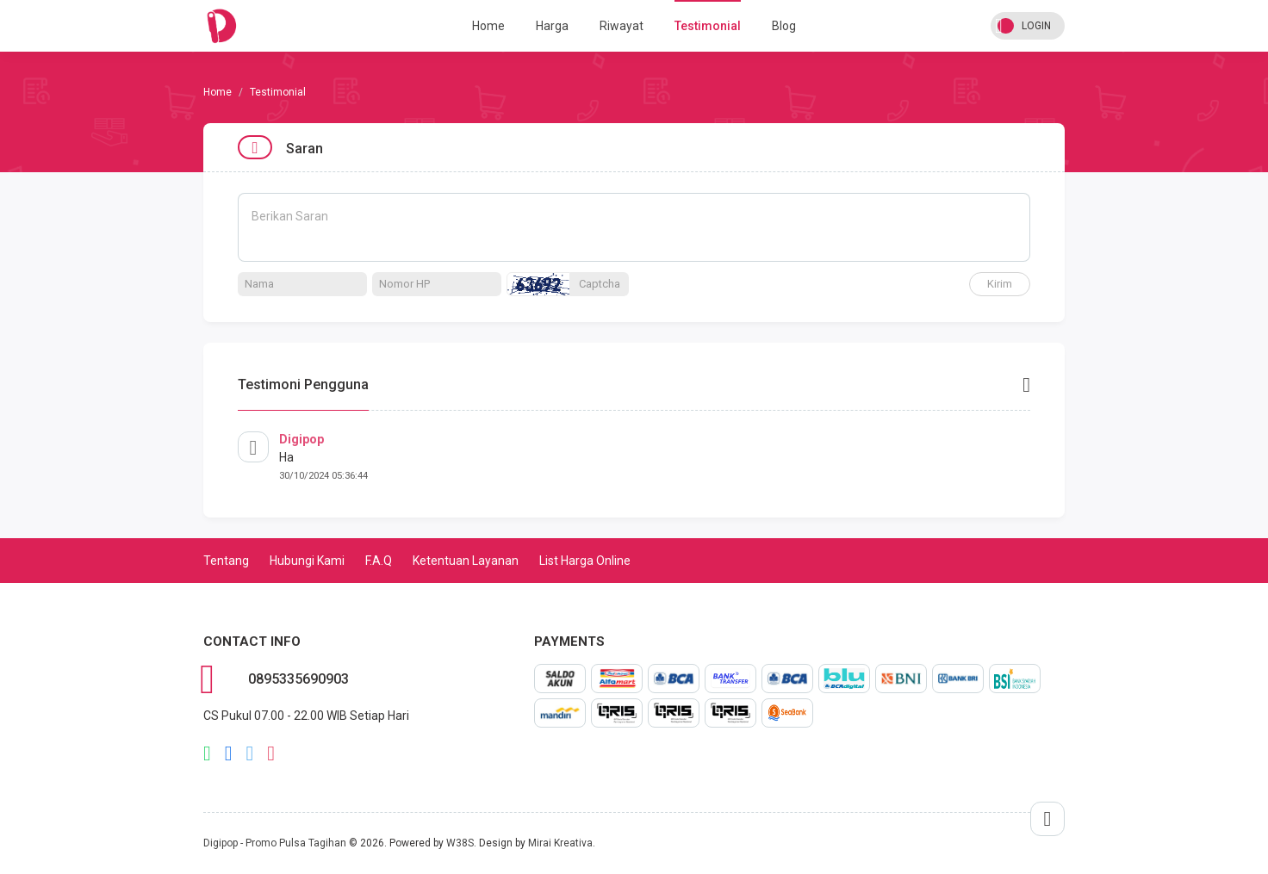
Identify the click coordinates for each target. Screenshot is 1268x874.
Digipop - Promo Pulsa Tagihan (274, 843)
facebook (229, 753)
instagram (271, 753)
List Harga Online (585, 560)
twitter (250, 753)
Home (488, 26)
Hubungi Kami (307, 560)
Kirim (999, 283)
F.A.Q (378, 560)
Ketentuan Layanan (466, 560)
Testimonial (707, 26)
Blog (784, 26)
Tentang (226, 560)
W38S (460, 843)
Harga (552, 26)
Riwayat (621, 26)
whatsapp (207, 753)
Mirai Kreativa (560, 843)
